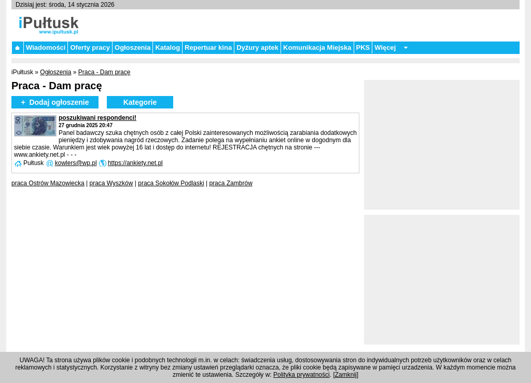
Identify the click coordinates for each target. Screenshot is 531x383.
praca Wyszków (111, 183)
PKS (363, 47)
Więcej (385, 47)
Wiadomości (45, 47)
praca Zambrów (230, 183)
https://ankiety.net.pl (135, 163)
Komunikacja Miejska (317, 47)
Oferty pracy (90, 47)
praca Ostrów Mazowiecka (48, 183)
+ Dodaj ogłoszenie (55, 102)
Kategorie (140, 102)
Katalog (167, 47)
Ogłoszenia (132, 47)
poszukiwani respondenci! (97, 117)
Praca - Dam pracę (104, 72)
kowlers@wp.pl (76, 163)
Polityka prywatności (301, 374)
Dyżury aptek (257, 47)
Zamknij (346, 374)
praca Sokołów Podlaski (171, 183)
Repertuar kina (208, 47)
